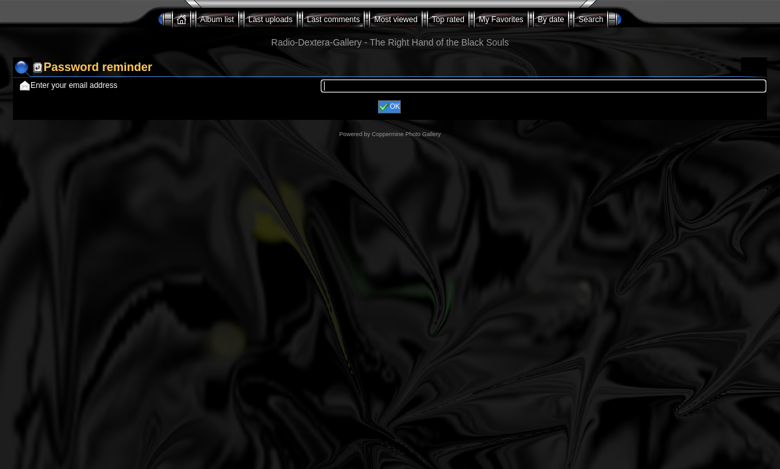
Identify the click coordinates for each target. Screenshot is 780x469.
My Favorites (501, 19)
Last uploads (271, 19)
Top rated (448, 19)
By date (551, 19)
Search (590, 19)
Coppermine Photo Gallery (405, 134)
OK (389, 107)
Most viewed (396, 19)
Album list (217, 19)
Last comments (333, 19)
